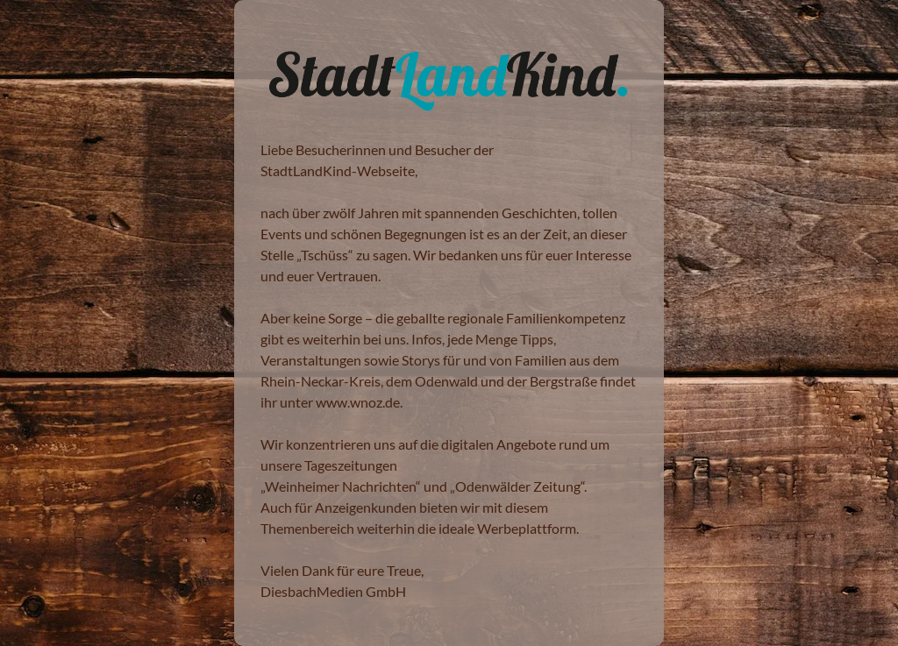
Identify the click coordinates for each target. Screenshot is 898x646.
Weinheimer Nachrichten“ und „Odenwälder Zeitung (423, 486)
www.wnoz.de (358, 402)
